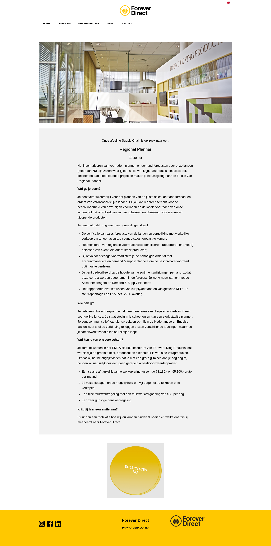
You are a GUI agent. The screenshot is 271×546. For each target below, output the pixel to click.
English (229, 2)
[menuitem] (229, 3)
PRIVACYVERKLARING (135, 527)
